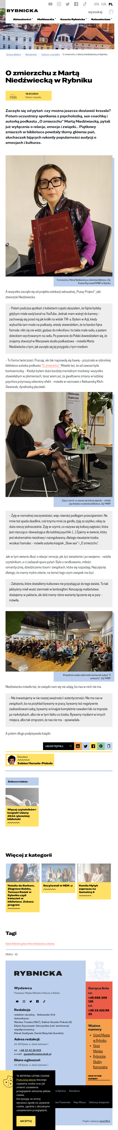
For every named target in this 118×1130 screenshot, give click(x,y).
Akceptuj (26, 1121)
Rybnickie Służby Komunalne (100, 1061)
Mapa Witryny (80, 1102)
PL (111, 4)
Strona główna (13, 54)
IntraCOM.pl (105, 1121)
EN (96, 4)
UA (103, 4)
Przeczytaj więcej (26, 1079)
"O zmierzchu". (51, 365)
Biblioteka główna (20, 943)
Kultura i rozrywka (50, 54)
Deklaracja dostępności (99, 1102)
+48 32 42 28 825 (30, 1050)
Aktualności (31, 54)
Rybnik (9, 943)
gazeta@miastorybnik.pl (37, 1053)
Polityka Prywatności (61, 1102)
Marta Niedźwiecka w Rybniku (41, 943)
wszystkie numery (95, 1077)
